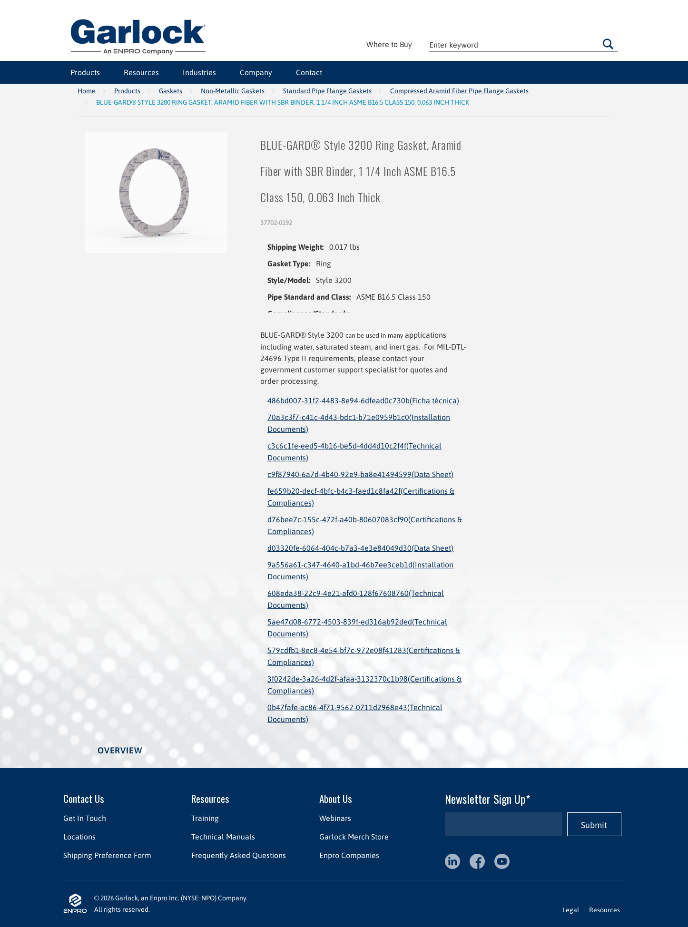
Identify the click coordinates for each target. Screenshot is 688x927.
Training (205, 818)
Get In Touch (84, 818)
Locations (79, 836)
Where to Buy (389, 44)
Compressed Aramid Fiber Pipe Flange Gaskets (459, 91)
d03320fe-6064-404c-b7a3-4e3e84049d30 (360, 548)
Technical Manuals (223, 836)
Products (85, 72)
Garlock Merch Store (354, 836)
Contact (309, 72)
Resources (141, 72)
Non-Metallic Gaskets (233, 91)
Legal (570, 910)
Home (87, 91)
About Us (335, 798)
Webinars (335, 818)
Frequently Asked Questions (238, 855)
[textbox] (523, 44)
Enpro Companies (349, 855)
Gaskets (170, 91)
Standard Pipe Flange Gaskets (327, 91)
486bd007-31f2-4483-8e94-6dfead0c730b (363, 400)
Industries (199, 72)
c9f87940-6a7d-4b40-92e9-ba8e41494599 (360, 474)
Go (608, 43)
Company (256, 72)
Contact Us (83, 798)
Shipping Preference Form (107, 855)
